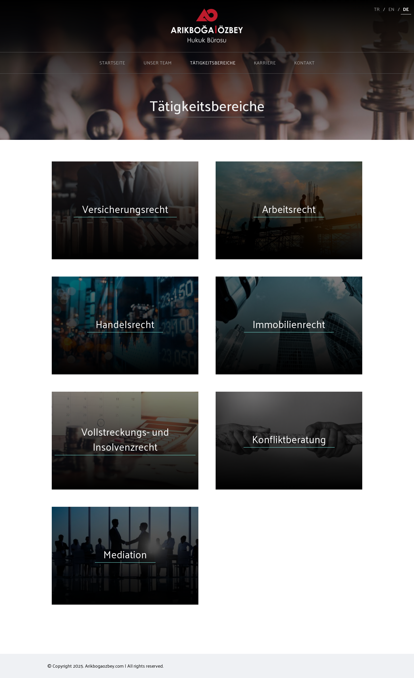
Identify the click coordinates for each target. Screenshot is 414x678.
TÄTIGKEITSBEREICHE (212, 62)
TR (377, 9)
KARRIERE (265, 62)
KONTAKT (304, 62)
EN (391, 9)
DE (406, 9)
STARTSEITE (112, 62)
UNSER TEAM (157, 62)
